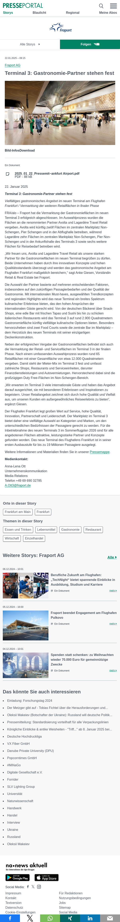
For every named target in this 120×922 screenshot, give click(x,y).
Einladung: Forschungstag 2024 (29, 700)
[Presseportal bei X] (32, 887)
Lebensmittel (46, 529)
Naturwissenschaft (20, 801)
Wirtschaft (12, 538)
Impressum (13, 893)
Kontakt (10, 898)
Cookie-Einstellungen (20, 912)
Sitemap (65, 907)
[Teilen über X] (30, 918)
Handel (12, 815)
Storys (8, 12)
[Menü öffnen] (113, 6)
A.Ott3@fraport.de (18, 485)
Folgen (90, 44)
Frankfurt (43, 512)
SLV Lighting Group (21, 786)
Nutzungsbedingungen (75, 898)
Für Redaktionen (71, 893)
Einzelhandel (34, 538)
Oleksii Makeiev (18, 844)
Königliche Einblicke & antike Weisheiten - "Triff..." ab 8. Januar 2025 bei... (59, 729)
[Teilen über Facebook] (10, 918)
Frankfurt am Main (18, 512)
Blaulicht (39, 12)
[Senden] (110, 918)
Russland (14, 837)
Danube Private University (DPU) (30, 751)
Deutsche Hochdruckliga (24, 736)
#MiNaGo (14, 765)
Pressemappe (100, 452)
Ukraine (12, 829)
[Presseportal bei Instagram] (38, 886)
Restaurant (93, 529)
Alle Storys (30, 44)
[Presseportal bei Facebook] (27, 887)
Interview (13, 822)
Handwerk (14, 808)
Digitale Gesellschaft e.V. (24, 772)
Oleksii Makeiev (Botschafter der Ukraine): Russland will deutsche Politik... (59, 715)
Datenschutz (14, 907)
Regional (73, 12)
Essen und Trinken (18, 529)
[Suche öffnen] (101, 6)
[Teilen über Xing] (70, 918)
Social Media (68, 912)
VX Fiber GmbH (18, 743)
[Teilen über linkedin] (90, 918)
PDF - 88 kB (47, 175)
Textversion (13, 902)
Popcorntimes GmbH (22, 758)
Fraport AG (12, 65)
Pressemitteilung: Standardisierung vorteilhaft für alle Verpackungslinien (58, 722)
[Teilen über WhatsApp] (50, 918)
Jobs (62, 902)
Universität (14, 794)
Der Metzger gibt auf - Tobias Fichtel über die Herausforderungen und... (57, 708)
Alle (112, 557)
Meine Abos (108, 12)
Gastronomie (70, 529)
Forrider (12, 779)
